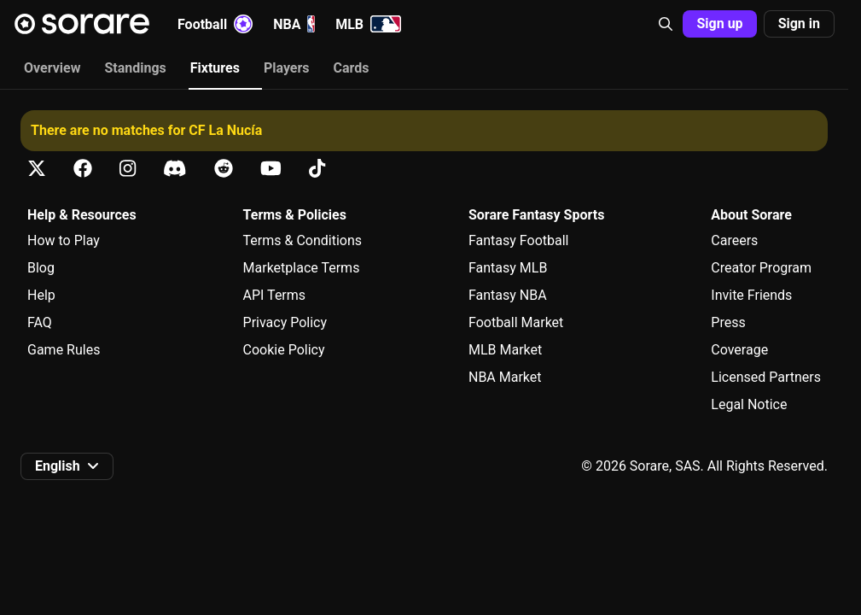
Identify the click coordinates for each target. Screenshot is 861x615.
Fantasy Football (518, 240)
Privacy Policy (285, 322)
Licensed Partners (766, 377)
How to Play (63, 240)
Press (728, 322)
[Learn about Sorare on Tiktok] (317, 168)
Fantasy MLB (507, 268)
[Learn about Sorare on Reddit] (223, 168)
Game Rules (63, 350)
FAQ (39, 322)
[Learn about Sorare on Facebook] (83, 168)
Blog (41, 268)
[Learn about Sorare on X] (36, 168)
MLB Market (505, 350)
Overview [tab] (52, 68)
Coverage (739, 350)
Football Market (515, 322)
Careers (734, 240)
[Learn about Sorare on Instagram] (128, 168)
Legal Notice (749, 404)
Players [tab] (287, 68)
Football (215, 24)
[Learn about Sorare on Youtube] (270, 168)
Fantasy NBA (507, 295)
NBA (294, 23)
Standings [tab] (135, 68)
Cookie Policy (284, 350)
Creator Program (761, 268)
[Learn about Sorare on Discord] (175, 168)
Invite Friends (751, 295)
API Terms (274, 295)
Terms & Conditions (303, 240)
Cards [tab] (351, 68)
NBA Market (505, 377)
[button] (666, 24)
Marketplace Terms (301, 268)
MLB (368, 23)
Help (41, 295)
